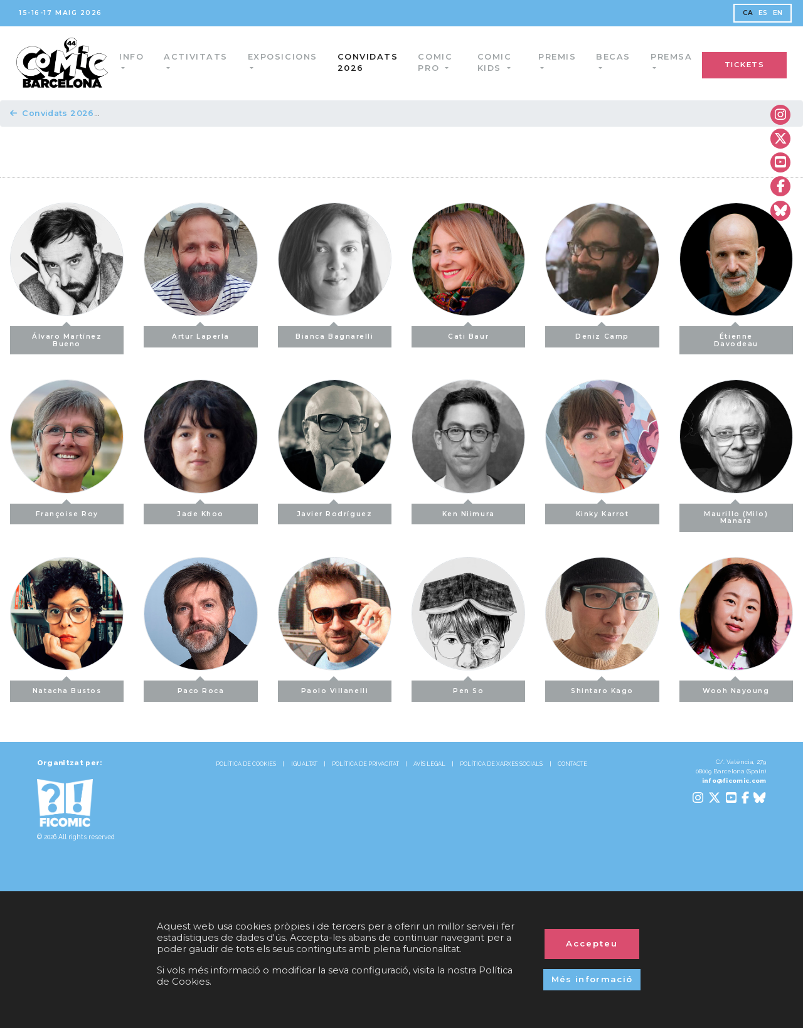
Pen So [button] (468, 688)
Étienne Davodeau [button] (736, 336)
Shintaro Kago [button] (602, 688)
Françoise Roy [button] (67, 511)
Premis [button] (557, 56)
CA (748, 13)
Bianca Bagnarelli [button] (334, 333)
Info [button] (134, 56)
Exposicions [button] (285, 56)
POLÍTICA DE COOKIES (246, 764)
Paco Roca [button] (201, 688)
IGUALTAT (304, 764)
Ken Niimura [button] (468, 511)
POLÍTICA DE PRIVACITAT (365, 764)
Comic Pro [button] (437, 62)
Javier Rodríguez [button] (335, 511)
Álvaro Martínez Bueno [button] (67, 336)
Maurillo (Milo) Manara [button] (736, 514)
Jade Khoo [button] (201, 511)
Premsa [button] (671, 56)
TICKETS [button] (745, 64)
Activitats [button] (198, 56)
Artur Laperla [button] (201, 333)
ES (763, 13)
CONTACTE (572, 764)
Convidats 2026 (370, 62)
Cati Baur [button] (468, 333)
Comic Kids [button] (496, 62)
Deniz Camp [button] (602, 333)
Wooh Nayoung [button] (736, 688)
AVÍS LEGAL (429, 764)
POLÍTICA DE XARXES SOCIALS (501, 764)
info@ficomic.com (734, 780)
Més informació (592, 979)
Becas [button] (613, 56)
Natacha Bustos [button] (67, 688)
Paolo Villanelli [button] (335, 688)
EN (778, 13)
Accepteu (592, 943)
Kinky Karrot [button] (602, 511)
